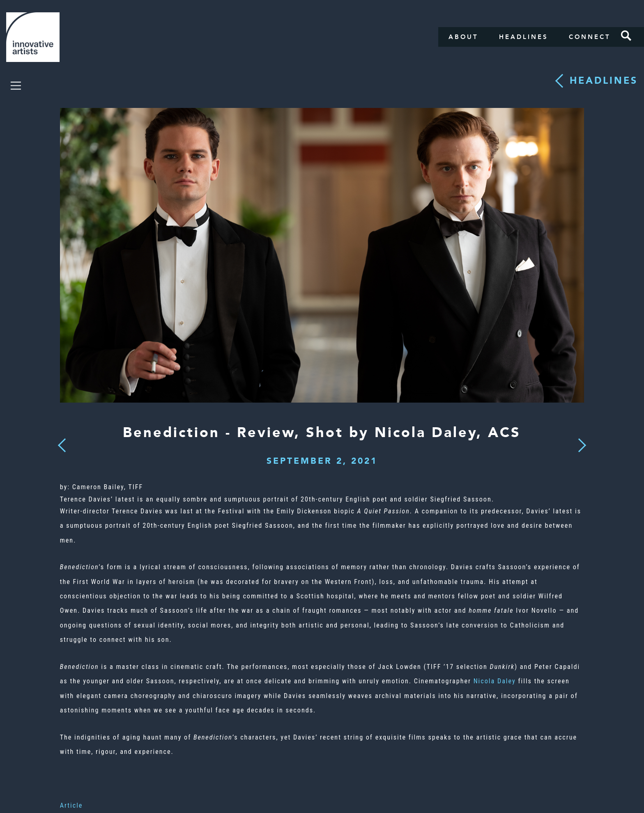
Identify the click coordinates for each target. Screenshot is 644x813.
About (463, 37)
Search (626, 35)
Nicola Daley (496, 681)
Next (579, 440)
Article (71, 805)
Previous (62, 443)
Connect (590, 37)
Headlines (523, 37)
